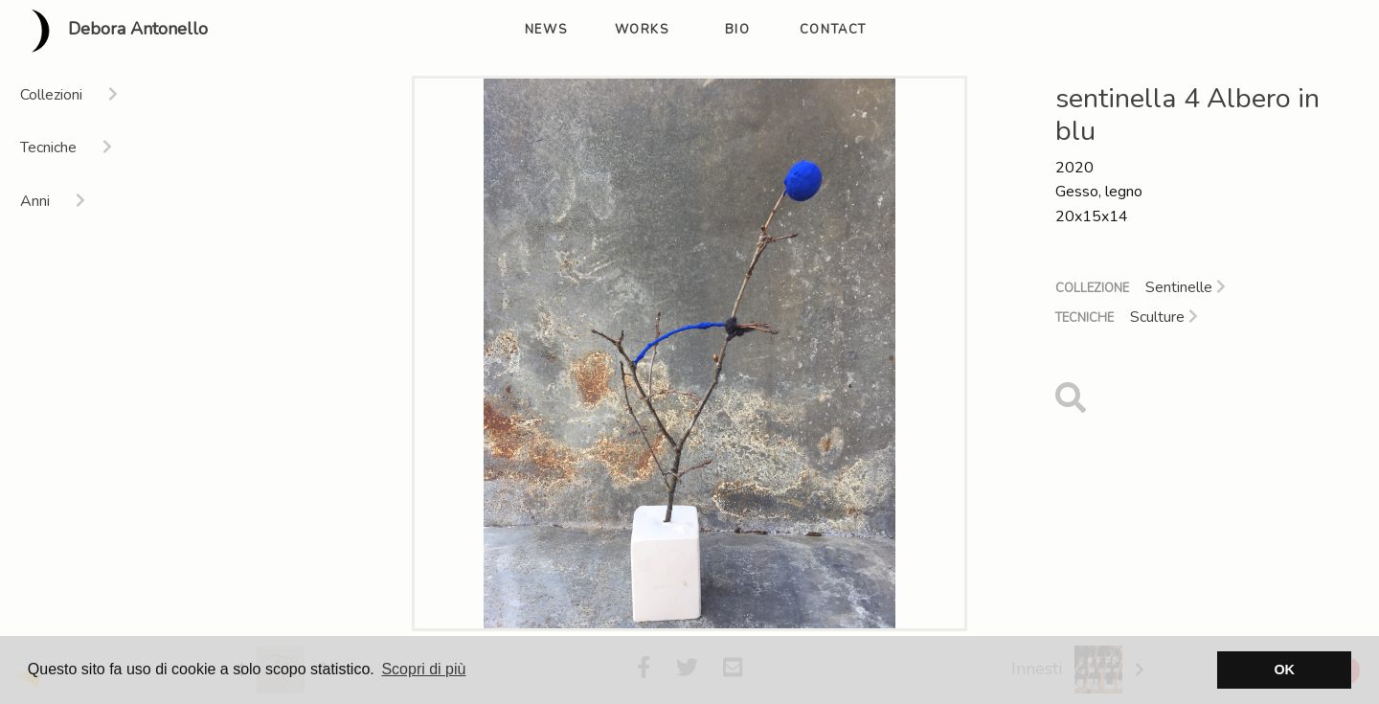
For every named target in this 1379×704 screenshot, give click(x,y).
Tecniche (1084, 318)
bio (738, 29)
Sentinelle (1185, 287)
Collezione (1092, 288)
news (546, 29)
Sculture (1164, 317)
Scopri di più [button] (423, 669)
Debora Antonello (111, 31)
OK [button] (1284, 669)
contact (833, 29)
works (642, 29)
